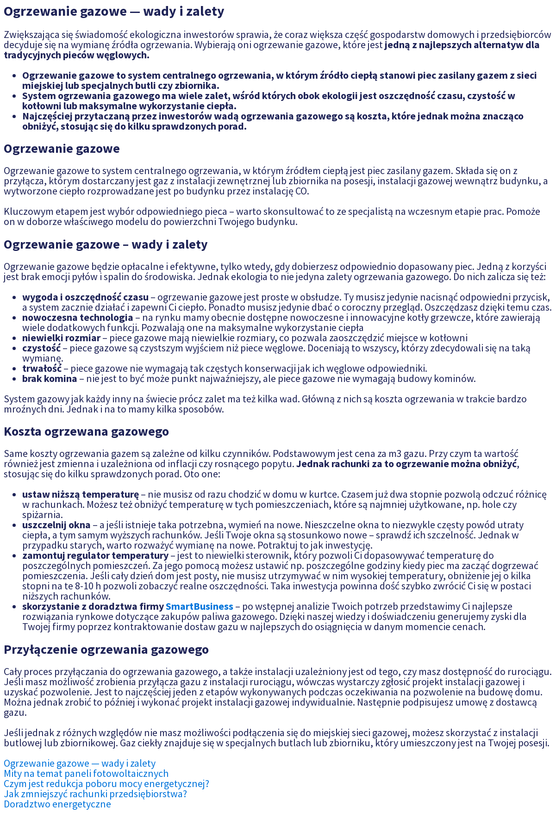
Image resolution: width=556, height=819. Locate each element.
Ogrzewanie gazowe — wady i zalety (80, 762)
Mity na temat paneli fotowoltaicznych (86, 773)
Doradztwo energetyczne (57, 803)
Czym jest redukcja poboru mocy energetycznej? (106, 783)
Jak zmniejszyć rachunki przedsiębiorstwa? (95, 793)
